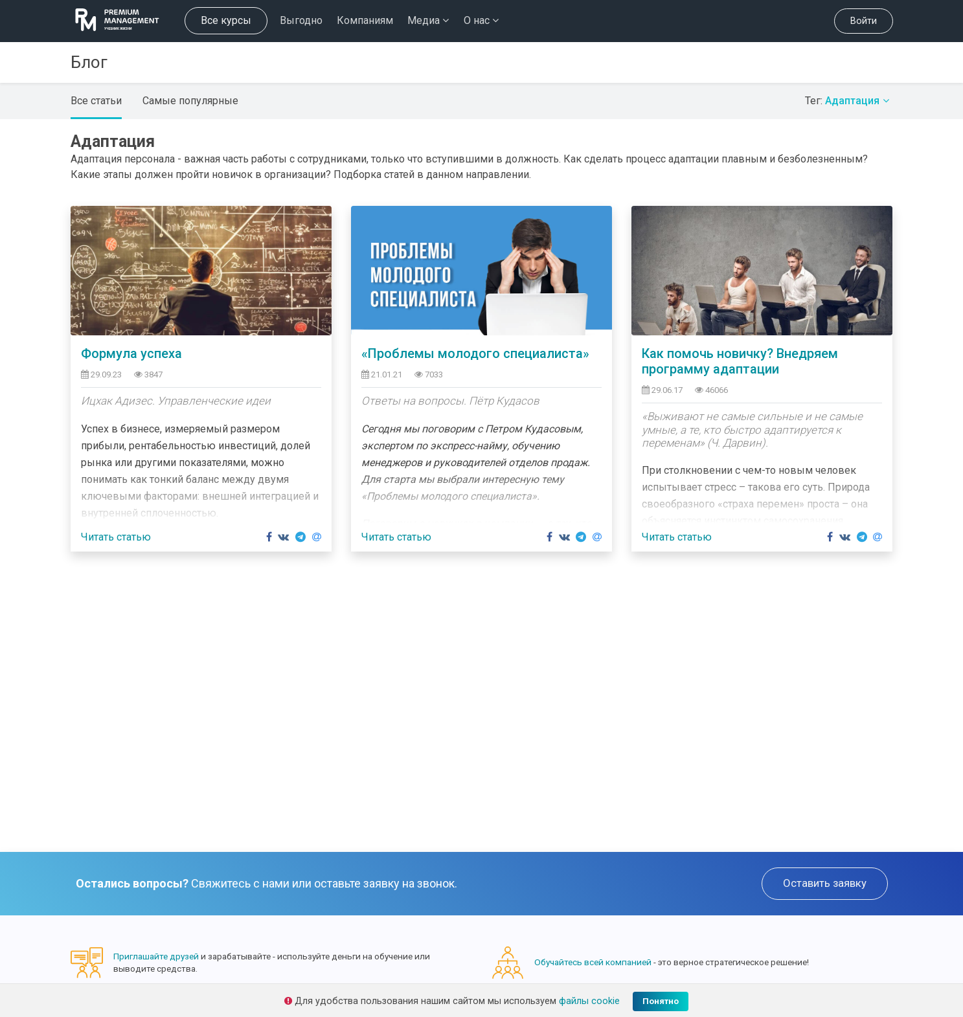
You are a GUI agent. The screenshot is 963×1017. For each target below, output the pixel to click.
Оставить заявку (825, 883)
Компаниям (365, 20)
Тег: (849, 101)
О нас (481, 20)
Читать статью (116, 537)
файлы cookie (589, 1001)
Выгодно (301, 20)
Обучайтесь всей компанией (592, 962)
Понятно (660, 1001)
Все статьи (96, 101)
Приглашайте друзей (156, 956)
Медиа (428, 20)
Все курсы (226, 20)
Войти (863, 21)
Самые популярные (190, 101)
